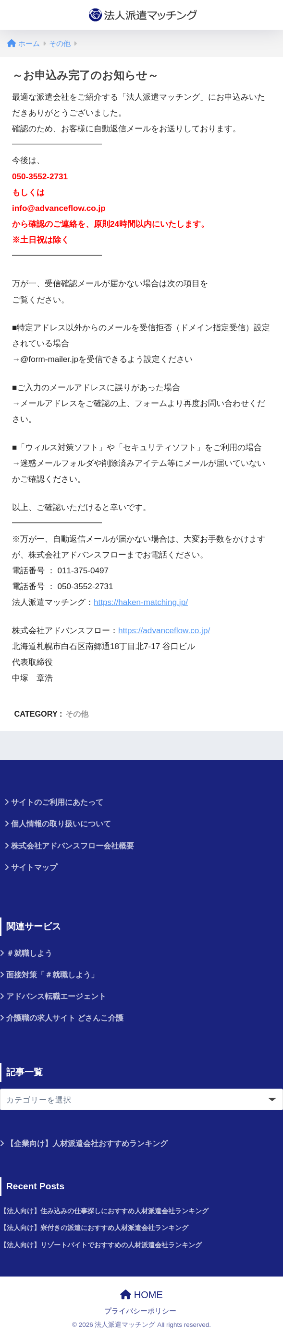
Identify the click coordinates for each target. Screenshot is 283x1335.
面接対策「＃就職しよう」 (52, 975)
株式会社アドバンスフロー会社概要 (72, 846)
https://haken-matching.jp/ (141, 602)
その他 (76, 713)
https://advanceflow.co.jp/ (164, 630)
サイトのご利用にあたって (57, 802)
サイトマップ (34, 867)
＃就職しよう (29, 953)
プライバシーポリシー (140, 1311)
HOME (141, 1294)
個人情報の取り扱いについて (61, 824)
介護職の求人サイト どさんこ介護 (64, 1018)
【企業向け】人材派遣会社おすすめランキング (87, 1143)
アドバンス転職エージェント (56, 996)
